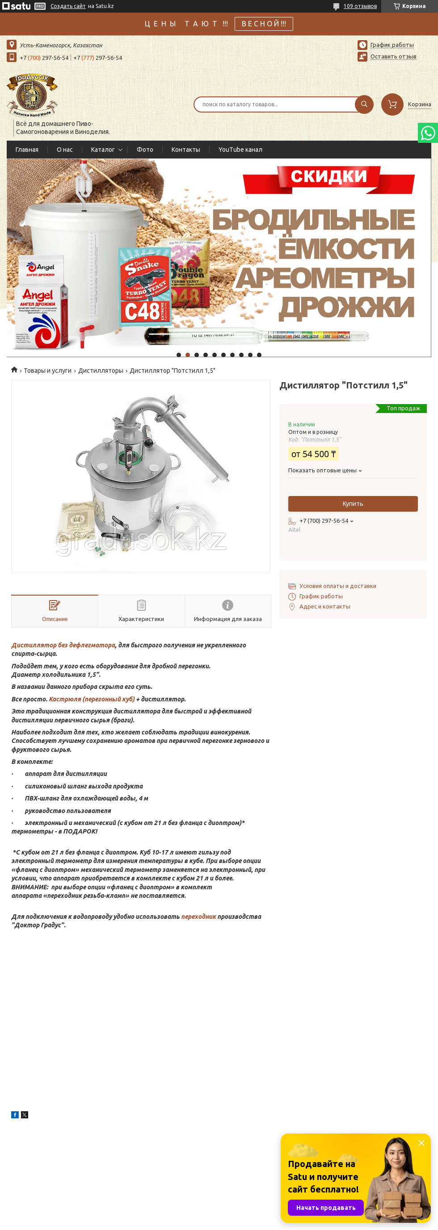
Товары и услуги (48, 370)
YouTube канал (240, 149)
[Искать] (364, 104)
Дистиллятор (33, 645)
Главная (27, 149)
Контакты (186, 149)
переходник (198, 916)
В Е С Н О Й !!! (264, 24)
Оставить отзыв (394, 56)
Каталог (103, 149)
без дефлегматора (85, 645)
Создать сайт (68, 6)
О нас (65, 149)
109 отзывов (360, 6)
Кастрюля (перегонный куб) (92, 699)
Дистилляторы (100, 370)
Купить (353, 503)
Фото (145, 149)
